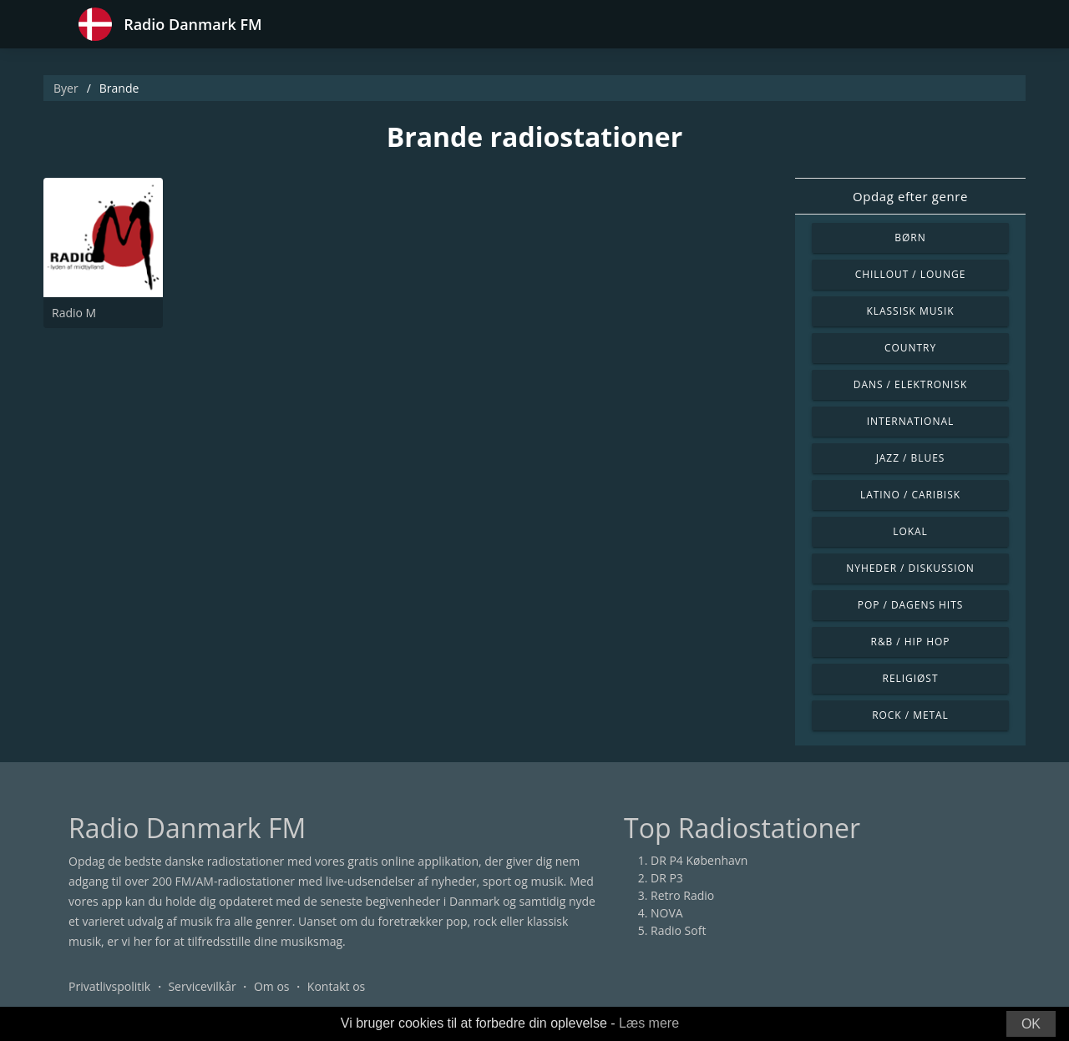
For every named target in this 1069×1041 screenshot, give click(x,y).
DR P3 (667, 878)
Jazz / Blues (910, 458)
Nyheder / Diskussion (910, 568)
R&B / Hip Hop (910, 641)
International (910, 421)
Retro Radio (682, 895)
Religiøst (911, 678)
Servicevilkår (202, 986)
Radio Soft (678, 930)
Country (910, 348)
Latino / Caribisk (910, 495)
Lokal (910, 531)
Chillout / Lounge (910, 274)
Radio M (74, 313)
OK (1031, 1024)
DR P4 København (699, 860)
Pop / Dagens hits (911, 605)
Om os (272, 986)
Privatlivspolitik (109, 986)
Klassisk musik (910, 311)
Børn (909, 237)
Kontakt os (336, 986)
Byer (66, 88)
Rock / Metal (910, 715)
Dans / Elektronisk (910, 384)
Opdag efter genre (910, 196)
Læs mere (649, 1023)
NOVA (667, 913)
